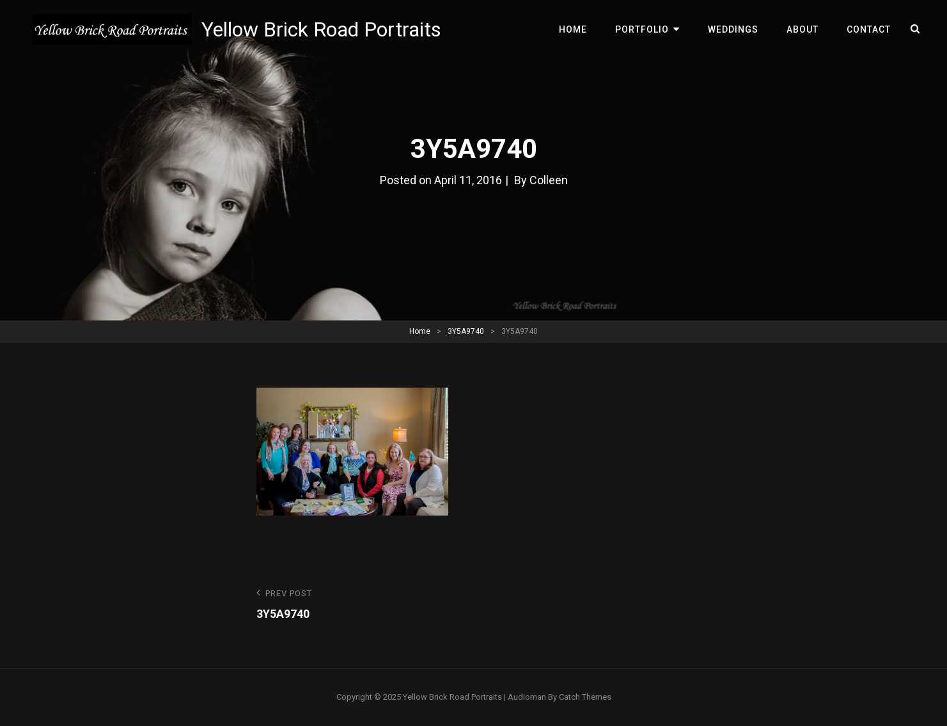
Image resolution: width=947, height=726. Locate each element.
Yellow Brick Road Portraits (321, 29)
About (802, 29)
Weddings (733, 29)
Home (573, 29)
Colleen (548, 180)
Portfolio (642, 29)
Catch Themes (585, 697)
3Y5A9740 (466, 331)
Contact (869, 29)
